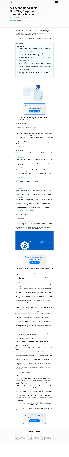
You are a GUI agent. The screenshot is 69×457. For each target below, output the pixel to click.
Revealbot (21, 157)
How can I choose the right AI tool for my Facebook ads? (33, 395)
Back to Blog (19, 20)
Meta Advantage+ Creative (26, 210)
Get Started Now (34, 111)
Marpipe (20, 188)
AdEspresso (21, 146)
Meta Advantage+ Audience (26, 221)
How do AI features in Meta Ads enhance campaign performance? (34, 403)
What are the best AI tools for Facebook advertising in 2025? (34, 386)
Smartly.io (21, 178)
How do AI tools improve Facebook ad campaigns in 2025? (33, 378)
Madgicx (20, 197)
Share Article (13, 20)
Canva (20, 167)
